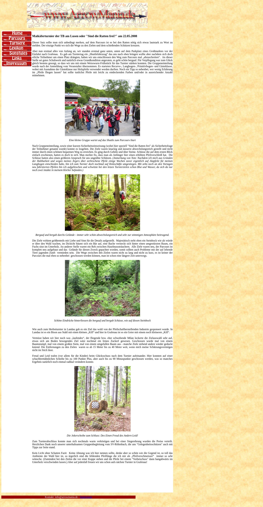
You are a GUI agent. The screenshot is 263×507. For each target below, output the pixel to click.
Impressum (86, 497)
